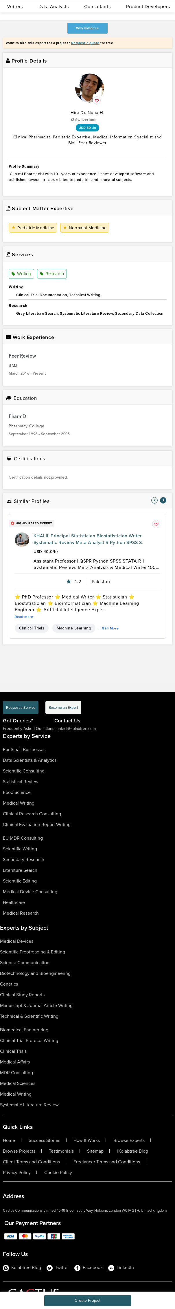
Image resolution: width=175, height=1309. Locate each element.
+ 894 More (109, 628)
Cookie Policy (58, 1172)
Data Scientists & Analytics (29, 760)
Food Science (17, 792)
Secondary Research (23, 859)
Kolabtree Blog (133, 1151)
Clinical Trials (31, 628)
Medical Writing (18, 803)
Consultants (97, 6)
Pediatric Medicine (33, 227)
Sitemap (95, 1151)
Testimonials (61, 1151)
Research (52, 274)
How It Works (86, 1140)
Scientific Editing (20, 881)
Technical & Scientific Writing (29, 1016)
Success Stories (44, 1140)
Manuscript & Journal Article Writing (36, 1005)
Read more (24, 616)
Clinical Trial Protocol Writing (29, 1040)
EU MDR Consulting (23, 838)
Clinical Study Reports (22, 994)
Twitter (58, 1267)
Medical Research (21, 913)
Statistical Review (20, 781)
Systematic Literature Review (29, 1104)
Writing (21, 274)
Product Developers (148, 6)
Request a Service (20, 707)
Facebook (88, 1267)
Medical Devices (16, 941)
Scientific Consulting (24, 771)
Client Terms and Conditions (31, 1161)
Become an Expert (63, 707)
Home (9, 1140)
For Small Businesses (24, 749)
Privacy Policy (17, 1172)
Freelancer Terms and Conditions (106, 1161)
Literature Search (20, 870)
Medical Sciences (17, 1083)
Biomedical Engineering (24, 1029)
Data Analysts (53, 6)
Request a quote (85, 42)
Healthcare (14, 902)
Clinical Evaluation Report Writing (37, 824)
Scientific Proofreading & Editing (32, 952)
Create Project (87, 1300)
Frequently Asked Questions (28, 728)
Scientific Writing (20, 848)
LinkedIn (121, 1267)
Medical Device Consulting (30, 891)
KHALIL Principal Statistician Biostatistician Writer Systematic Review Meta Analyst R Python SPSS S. (88, 539)
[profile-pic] (22, 539)
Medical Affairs (15, 1062)
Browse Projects (19, 1151)
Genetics (9, 984)
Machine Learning (74, 628)
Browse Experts (129, 1140)
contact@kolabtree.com (75, 728)
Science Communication (24, 962)
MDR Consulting (16, 1072)
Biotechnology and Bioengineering (35, 973)
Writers (15, 6)
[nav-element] (154, 500)
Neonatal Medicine (84, 227)
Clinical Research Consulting (32, 813)
